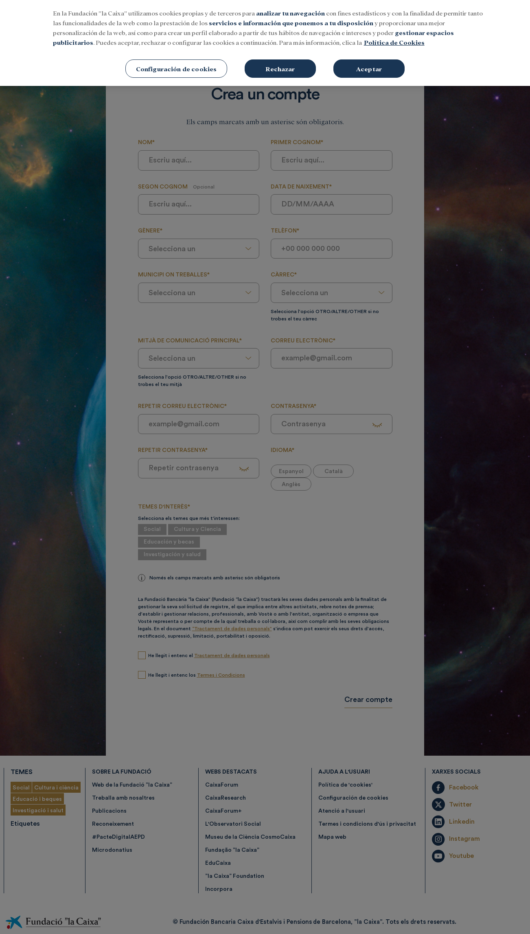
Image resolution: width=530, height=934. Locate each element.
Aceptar (369, 68)
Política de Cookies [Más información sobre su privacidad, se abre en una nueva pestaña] (394, 42)
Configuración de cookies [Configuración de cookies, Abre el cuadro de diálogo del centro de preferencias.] (176, 68)
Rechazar (280, 68)
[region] (265, 43)
